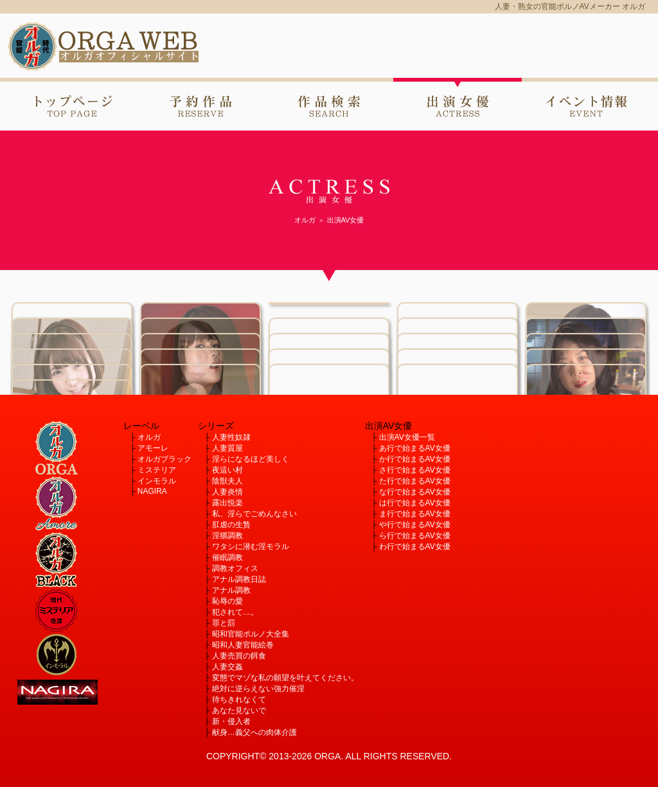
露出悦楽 (227, 502)
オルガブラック (164, 459)
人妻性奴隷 (231, 437)
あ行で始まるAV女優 (414, 448)
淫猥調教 (227, 535)
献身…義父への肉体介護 (254, 732)
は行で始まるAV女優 (414, 502)
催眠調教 (227, 557)
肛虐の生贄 (231, 524)
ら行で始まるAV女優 (414, 535)
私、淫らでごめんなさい (254, 513)
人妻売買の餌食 (239, 655)
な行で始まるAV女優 (414, 491)
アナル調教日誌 (239, 579)
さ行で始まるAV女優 (414, 470)
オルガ (149, 437)
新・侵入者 (231, 721)
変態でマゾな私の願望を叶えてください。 (285, 677)
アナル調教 (231, 590)
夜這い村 (227, 470)
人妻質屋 (227, 448)
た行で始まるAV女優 (414, 480)
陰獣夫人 (227, 480)
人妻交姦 (227, 666)
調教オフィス (235, 568)
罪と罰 (223, 623)
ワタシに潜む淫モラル (250, 546)
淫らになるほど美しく (250, 459)
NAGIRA (152, 491)
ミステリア (157, 470)
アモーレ (153, 448)
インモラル (157, 480)
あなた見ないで (239, 710)
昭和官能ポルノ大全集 (250, 633)
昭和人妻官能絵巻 (243, 644)
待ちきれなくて (239, 699)
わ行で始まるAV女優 (414, 546)
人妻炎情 (227, 491)
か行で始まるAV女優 (414, 459)
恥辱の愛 (227, 601)
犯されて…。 (235, 612)
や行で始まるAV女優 (414, 524)
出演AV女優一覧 (407, 437)
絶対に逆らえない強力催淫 (258, 688)
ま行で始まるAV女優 (414, 513)
